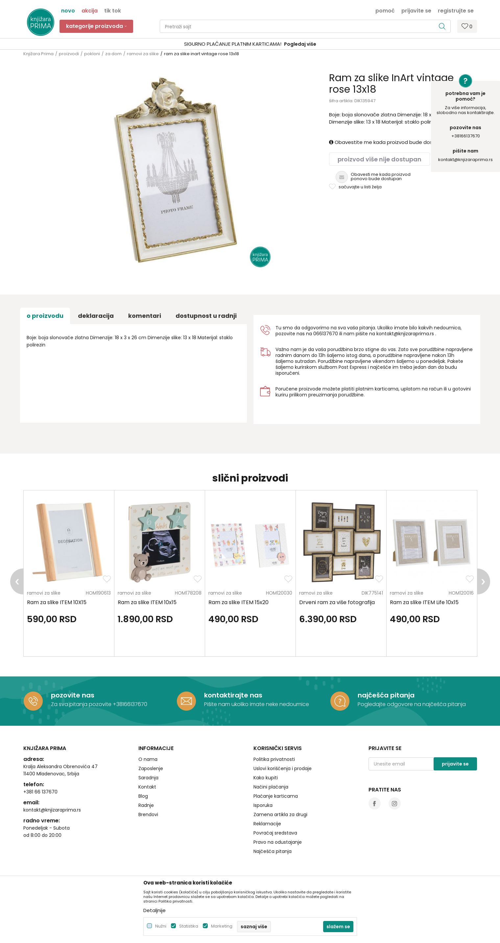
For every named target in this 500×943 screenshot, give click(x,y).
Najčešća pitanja (272, 851)
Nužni (160, 926)
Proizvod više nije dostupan (379, 159)
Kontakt (147, 787)
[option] (250, 44)
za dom (113, 54)
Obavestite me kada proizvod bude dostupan (388, 142)
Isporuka (263, 805)
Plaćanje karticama (275, 796)
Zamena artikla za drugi (280, 814)
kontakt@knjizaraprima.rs (465, 159)
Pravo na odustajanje (277, 842)
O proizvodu (45, 316)
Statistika (188, 926)
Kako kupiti (265, 777)
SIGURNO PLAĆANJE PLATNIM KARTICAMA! (232, 43)
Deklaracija (96, 316)
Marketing (221, 926)
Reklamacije (267, 823)
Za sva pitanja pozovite (82, 704)
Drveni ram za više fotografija (337, 602)
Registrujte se (456, 10)
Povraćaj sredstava (275, 833)
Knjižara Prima (38, 54)
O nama (147, 759)
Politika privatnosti (274, 759)
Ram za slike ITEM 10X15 (56, 602)
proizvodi (69, 54)
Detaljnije (154, 910)
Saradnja (148, 777)
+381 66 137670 (40, 792)
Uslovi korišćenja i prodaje (282, 768)
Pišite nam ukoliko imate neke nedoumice (256, 704)
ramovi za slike (143, 54)
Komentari (144, 316)
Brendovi (148, 814)
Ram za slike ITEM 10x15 (147, 602)
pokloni (92, 54)
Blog (143, 796)
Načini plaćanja (270, 787)
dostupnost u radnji (206, 316)
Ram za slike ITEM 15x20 (238, 602)
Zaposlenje (150, 768)
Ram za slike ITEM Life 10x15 (424, 602)
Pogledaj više (300, 44)
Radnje (146, 805)
